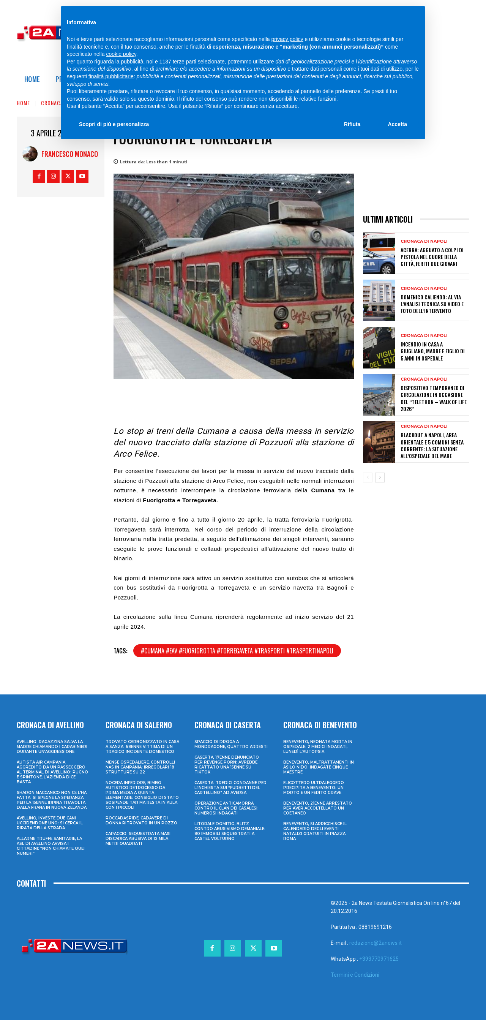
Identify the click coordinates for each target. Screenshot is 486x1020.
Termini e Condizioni (355, 975)
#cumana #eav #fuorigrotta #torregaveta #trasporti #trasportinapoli (237, 650)
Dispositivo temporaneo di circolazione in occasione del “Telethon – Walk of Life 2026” (434, 398)
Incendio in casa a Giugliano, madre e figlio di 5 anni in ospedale (433, 351)
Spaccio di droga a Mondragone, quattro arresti (231, 744)
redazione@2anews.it (375, 943)
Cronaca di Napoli (424, 241)
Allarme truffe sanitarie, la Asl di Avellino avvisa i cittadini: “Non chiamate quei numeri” (51, 846)
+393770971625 (379, 959)
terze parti (184, 62)
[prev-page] (367, 477)
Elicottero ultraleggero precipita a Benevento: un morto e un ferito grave (313, 787)
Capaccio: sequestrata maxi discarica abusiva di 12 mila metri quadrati (138, 838)
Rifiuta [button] (352, 124)
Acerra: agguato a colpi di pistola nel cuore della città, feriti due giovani (432, 256)
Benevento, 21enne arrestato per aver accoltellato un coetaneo (317, 808)
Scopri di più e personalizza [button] (114, 124)
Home (23, 103)
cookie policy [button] (121, 54)
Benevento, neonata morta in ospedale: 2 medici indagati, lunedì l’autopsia (317, 746)
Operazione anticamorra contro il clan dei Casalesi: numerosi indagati (226, 808)
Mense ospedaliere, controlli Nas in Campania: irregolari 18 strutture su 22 (140, 767)
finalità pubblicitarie (111, 76)
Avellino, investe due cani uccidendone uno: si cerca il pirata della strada (50, 823)
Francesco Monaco (69, 154)
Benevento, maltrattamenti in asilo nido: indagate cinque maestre (318, 767)
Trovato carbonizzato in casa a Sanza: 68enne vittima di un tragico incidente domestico (142, 746)
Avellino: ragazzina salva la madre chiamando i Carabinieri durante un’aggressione (52, 746)
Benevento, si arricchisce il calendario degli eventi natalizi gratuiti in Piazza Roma (315, 831)
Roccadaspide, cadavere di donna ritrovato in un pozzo (141, 820)
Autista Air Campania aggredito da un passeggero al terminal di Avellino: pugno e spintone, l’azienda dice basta (52, 772)
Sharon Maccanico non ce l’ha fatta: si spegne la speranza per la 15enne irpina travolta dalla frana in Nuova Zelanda (52, 800)
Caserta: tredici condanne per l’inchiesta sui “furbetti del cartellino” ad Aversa (230, 787)
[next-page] (380, 477)
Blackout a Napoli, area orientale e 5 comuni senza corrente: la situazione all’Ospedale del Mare (432, 445)
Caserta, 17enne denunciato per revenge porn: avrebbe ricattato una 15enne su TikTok (226, 765)
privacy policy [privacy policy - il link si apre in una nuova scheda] (287, 39)
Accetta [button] (397, 124)
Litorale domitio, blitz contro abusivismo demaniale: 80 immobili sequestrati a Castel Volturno (229, 831)
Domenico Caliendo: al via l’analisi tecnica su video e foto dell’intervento (432, 304)
